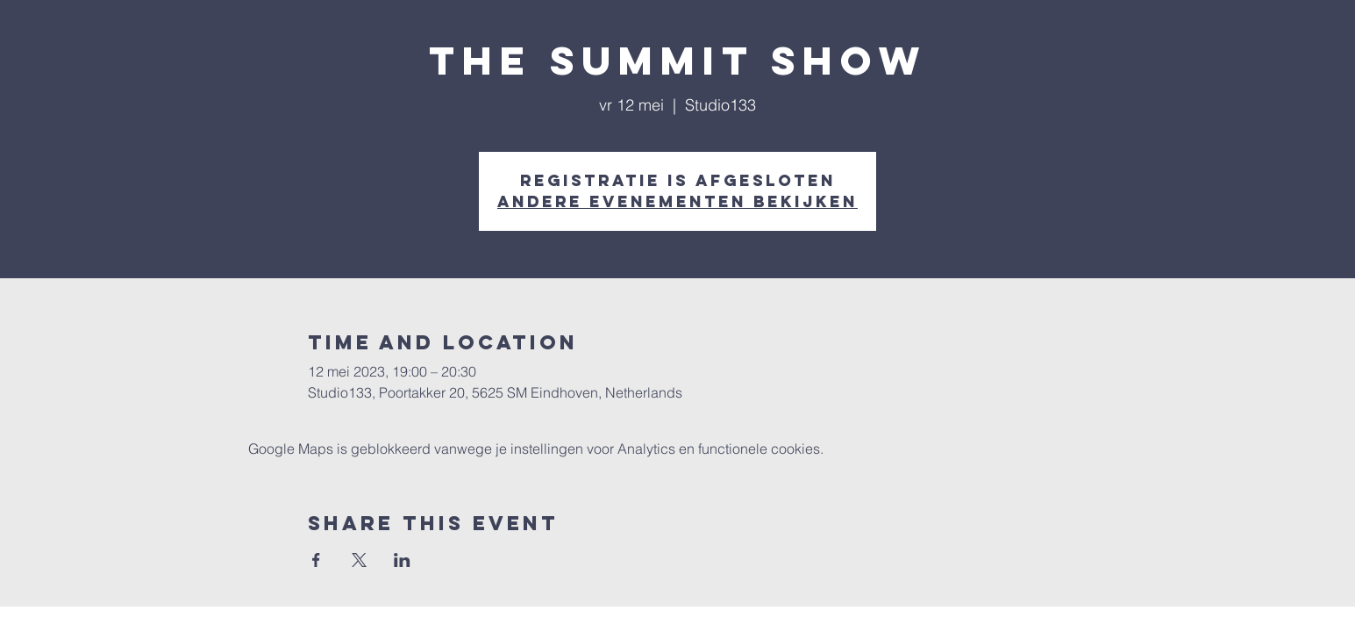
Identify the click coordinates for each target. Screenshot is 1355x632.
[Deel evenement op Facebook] (316, 560)
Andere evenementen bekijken (677, 201)
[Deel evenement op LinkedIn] (402, 560)
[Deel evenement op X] (359, 560)
